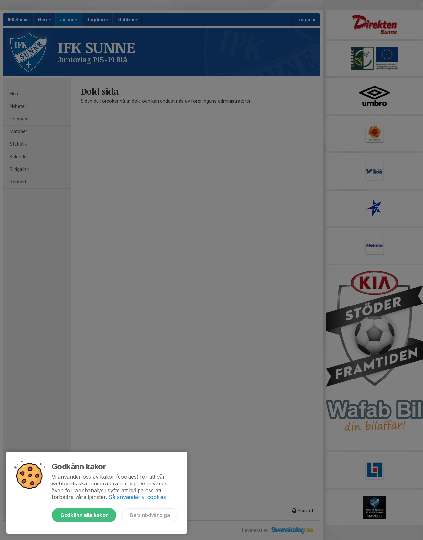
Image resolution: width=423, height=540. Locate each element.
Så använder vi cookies (137, 497)
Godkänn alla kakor (84, 515)
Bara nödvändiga (150, 515)
